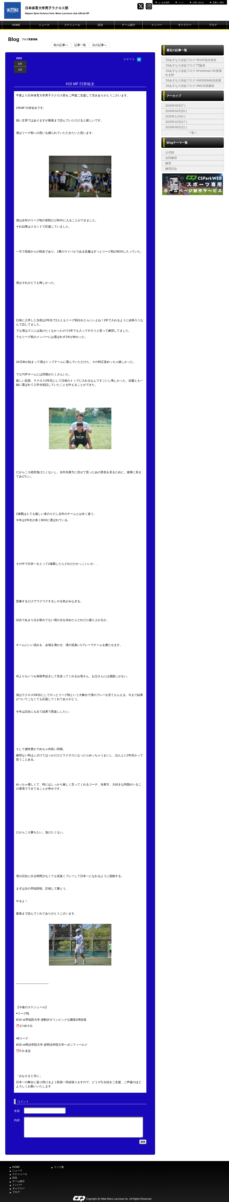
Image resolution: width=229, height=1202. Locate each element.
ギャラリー (185, 24)
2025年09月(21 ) (176, 127)
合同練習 (171, 157)
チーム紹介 (128, 24)
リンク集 (59, 1167)
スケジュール (72, 24)
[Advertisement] (193, 287)
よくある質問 (163, 2)
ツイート (129, 59)
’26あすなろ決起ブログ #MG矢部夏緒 (189, 85)
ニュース (44, 24)
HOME (16, 24)
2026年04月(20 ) (176, 111)
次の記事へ (99, 45)
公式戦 (169, 152)
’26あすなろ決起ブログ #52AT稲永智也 (190, 60)
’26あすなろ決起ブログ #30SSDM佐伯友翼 (193, 80)
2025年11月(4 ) (175, 116)
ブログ (213, 24)
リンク (181, 2)
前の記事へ (61, 45)
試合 (100, 24)
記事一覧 (80, 45)
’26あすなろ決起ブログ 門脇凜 (185, 65)
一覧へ (192, 132)
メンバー (156, 24)
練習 (168, 163)
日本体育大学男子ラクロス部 (46, 8)
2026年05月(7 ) (175, 105)
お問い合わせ (198, 2)
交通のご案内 (218, 2)
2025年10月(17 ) (176, 121)
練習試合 (171, 168)
